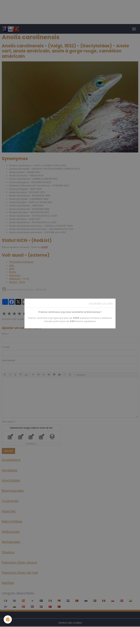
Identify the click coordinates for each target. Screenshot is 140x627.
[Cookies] (8, 619)
